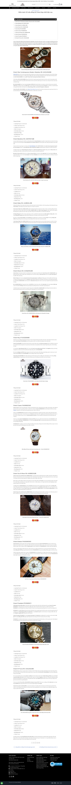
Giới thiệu (23, 7)
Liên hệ (49, 7)
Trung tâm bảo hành (30, 757)
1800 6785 (12, 771)
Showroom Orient (16, 7)
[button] (59, 4)
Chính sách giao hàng (40, 767)
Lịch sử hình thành (30, 761)
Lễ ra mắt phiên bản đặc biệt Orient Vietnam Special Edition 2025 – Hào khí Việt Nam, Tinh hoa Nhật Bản (35, 1)
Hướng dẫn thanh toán (54, 758)
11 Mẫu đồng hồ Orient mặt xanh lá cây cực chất (48, 747)
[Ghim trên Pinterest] (37, 743)
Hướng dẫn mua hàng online (55, 757)
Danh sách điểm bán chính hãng (41, 757)
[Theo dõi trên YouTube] (13, 776)
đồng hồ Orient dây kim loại (32, 89)
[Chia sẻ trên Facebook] (32, 743)
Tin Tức (44, 7)
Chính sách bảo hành (40, 758)
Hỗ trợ (55, 7)
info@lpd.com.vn (13, 772)
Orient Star (15, 74)
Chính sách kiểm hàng (40, 761)
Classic (14, 410)
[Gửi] (50, 5)
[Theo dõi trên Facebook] (9, 776)
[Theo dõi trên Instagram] (11, 776)
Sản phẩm (37, 7)
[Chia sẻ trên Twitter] (34, 743)
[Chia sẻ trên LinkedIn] (39, 743)
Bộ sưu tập (30, 7)
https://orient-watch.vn (14, 774)
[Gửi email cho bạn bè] (35, 743)
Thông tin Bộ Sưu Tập (35, 10)
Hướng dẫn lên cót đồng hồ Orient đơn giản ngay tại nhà (24, 747)
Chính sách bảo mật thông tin (41, 760)
